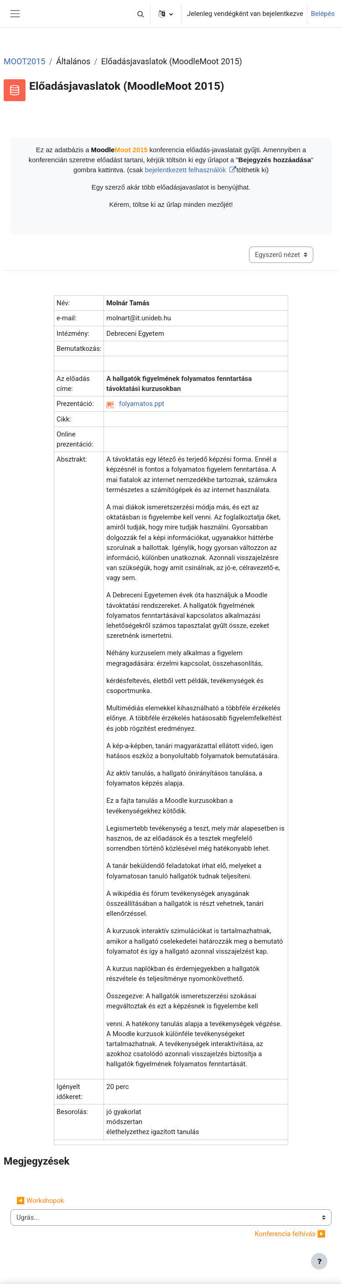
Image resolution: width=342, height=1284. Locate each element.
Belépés (323, 14)
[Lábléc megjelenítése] (319, 1261)
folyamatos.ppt (141, 404)
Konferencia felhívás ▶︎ (290, 1234)
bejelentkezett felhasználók (186, 170)
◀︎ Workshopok (40, 1201)
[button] (140, 13)
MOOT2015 (24, 61)
